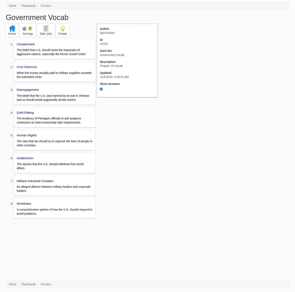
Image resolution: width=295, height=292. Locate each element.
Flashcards (28, 5)
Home (12, 5)
